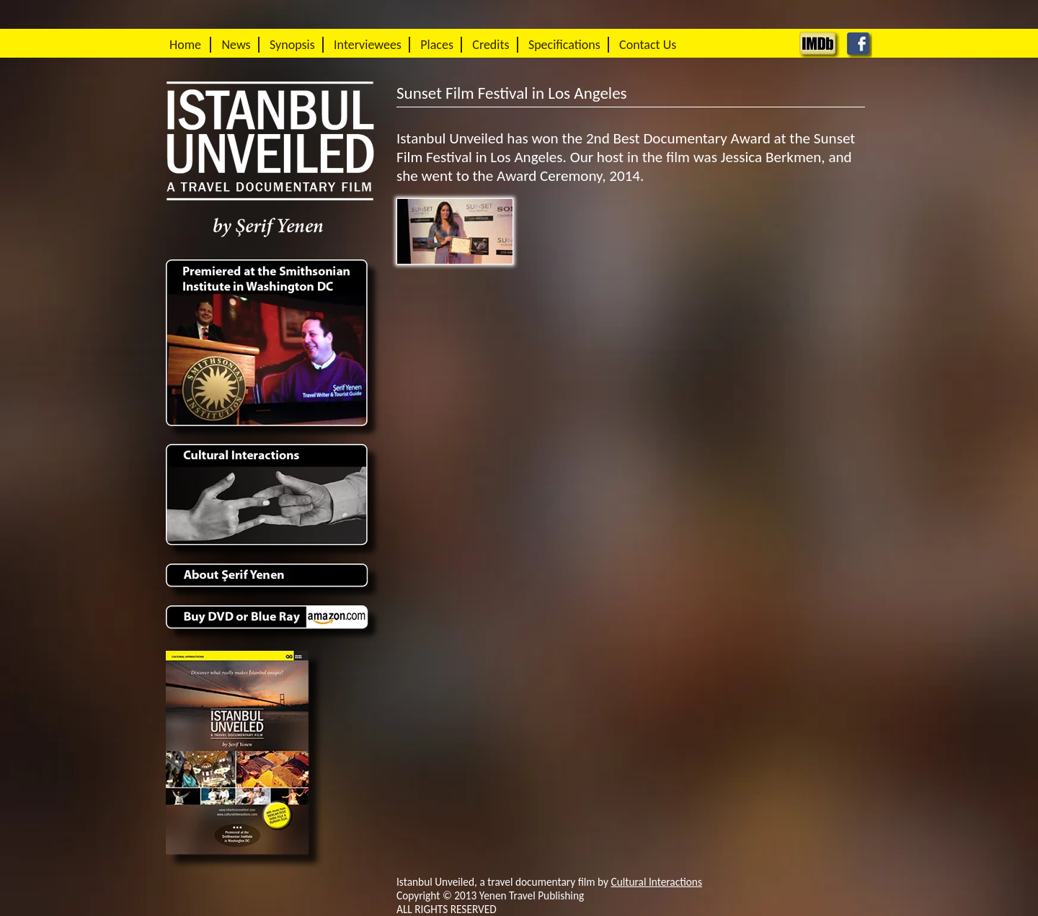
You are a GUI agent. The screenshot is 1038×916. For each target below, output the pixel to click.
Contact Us (647, 45)
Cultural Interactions (656, 882)
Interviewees (368, 45)
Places (436, 45)
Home (185, 45)
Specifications (564, 45)
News (235, 45)
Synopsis (292, 45)
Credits (490, 45)
